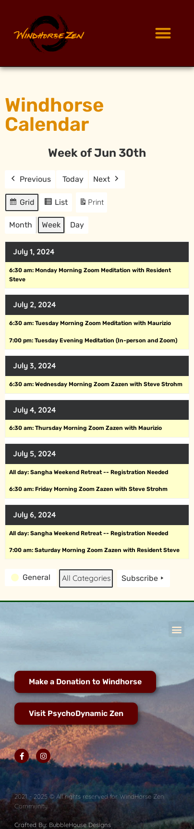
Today (73, 179)
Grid (22, 204)
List (57, 204)
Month (20, 224)
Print (91, 204)
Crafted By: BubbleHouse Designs (62, 825)
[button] (163, 33)
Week (51, 224)
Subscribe (143, 578)
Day (77, 224)
